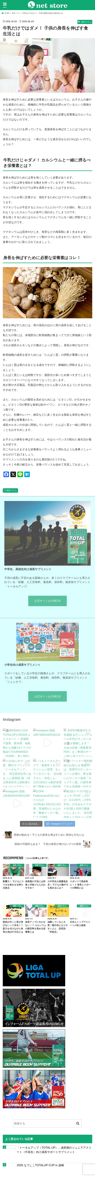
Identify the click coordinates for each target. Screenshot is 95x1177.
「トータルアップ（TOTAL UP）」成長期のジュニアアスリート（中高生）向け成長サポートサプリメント (54, 1149)
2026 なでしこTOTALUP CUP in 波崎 (40, 1165)
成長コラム (11, 490)
